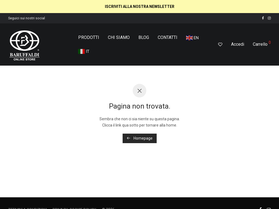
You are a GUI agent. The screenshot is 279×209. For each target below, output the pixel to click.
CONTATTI (167, 37)
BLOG (143, 37)
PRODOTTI (88, 37)
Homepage (140, 138)
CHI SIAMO (119, 37)
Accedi (237, 44)
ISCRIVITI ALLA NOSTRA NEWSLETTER (139, 6)
